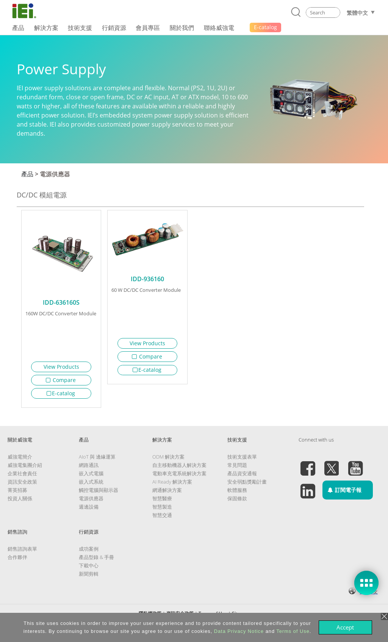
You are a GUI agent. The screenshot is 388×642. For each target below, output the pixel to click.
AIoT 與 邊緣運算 (97, 459)
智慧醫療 (162, 501)
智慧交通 (162, 518)
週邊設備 (89, 509)
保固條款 (237, 501)
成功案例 (89, 551)
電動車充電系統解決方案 (179, 476)
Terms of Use (292, 631)
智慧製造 (162, 509)
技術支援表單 (242, 459)
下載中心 (89, 568)
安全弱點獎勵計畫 (247, 484)
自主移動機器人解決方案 (179, 468)
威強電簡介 (20, 459)
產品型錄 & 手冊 (96, 560)
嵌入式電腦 (91, 476)
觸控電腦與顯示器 (98, 493)
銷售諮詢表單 (22, 551)
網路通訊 (89, 468)
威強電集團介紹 (25, 468)
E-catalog (61, 393)
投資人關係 (20, 501)
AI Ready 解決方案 (172, 484)
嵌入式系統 (91, 484)
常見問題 (237, 468)
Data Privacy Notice (239, 631)
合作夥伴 (17, 560)
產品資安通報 (242, 476)
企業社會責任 (22, 476)
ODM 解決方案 (168, 459)
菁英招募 (17, 493)
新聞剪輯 (89, 576)
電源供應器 (55, 174)
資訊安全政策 (22, 484)
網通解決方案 (167, 493)
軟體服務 (237, 493)
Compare (61, 380)
